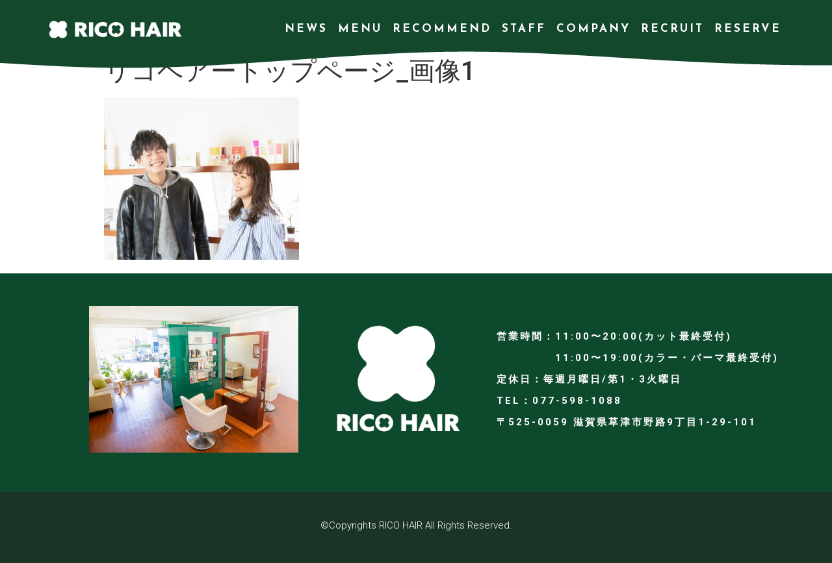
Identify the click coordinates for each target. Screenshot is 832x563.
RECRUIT (672, 28)
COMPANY (593, 28)
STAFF (524, 28)
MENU (360, 28)
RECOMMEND (442, 28)
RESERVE (747, 28)
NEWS (306, 28)
